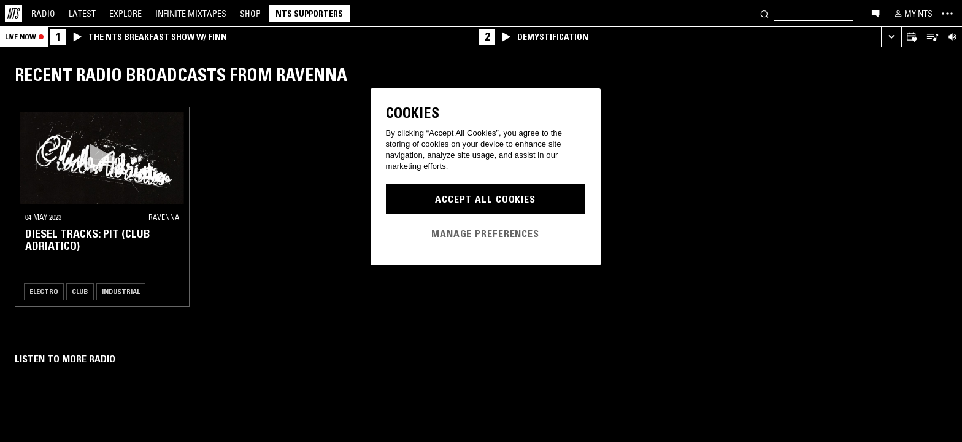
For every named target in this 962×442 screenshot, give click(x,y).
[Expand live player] (891, 37)
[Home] (13, 13)
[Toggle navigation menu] (947, 13)
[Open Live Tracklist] (932, 37)
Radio (43, 13)
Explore (125, 13)
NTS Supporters (309, 13)
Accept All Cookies (485, 199)
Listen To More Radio (65, 358)
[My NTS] (912, 13)
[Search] (764, 13)
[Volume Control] (952, 37)
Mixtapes (190, 13)
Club (80, 291)
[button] (102, 158)
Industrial (121, 291)
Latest (82, 13)
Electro (43, 291)
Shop (250, 13)
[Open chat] (875, 13)
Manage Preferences (485, 233)
